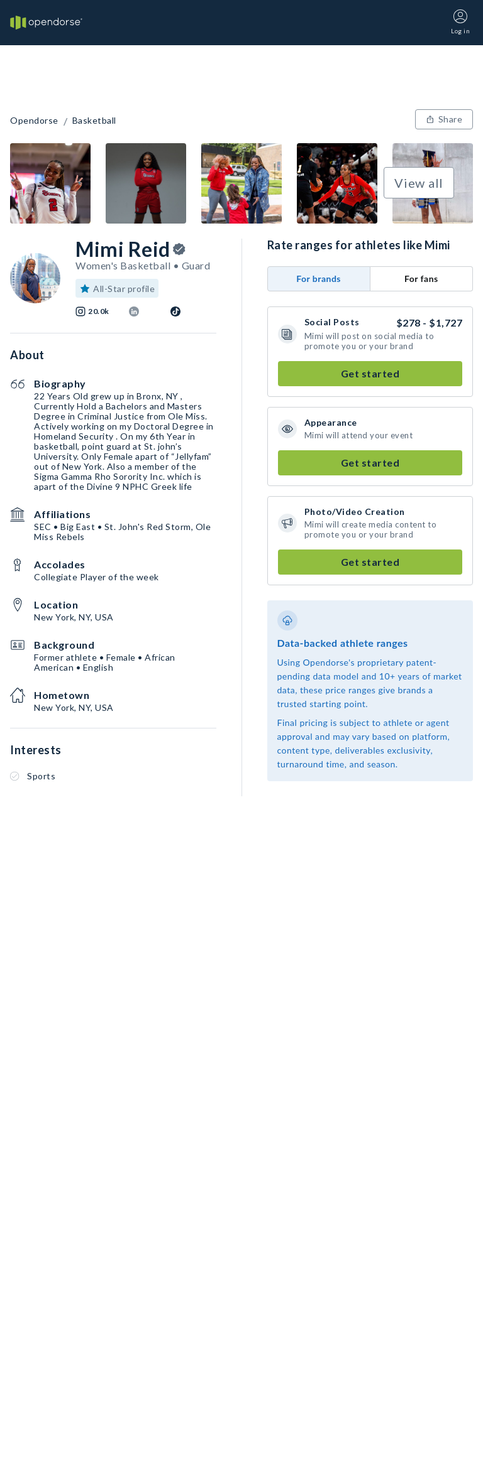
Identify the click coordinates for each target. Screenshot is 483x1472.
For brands (318, 278)
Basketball (94, 121)
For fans (421, 278)
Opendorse (34, 121)
